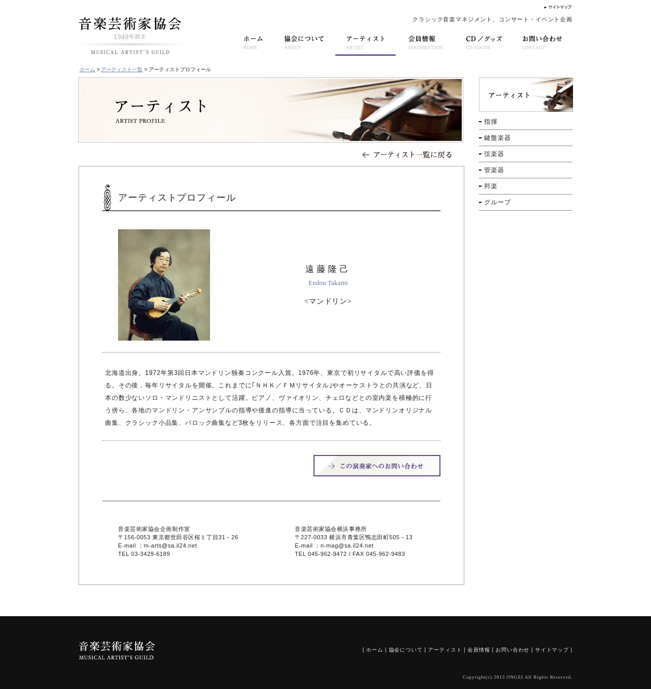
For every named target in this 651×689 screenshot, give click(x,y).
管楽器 (494, 170)
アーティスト (445, 650)
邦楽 (491, 186)
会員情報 (478, 650)
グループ (497, 202)
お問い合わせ (512, 650)
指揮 (491, 121)
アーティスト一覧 (121, 69)
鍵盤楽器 (497, 137)
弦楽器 (494, 154)
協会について (406, 650)
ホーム (87, 69)
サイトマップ (552, 650)
